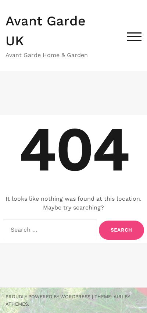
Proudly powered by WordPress (48, 296)
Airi (118, 296)
